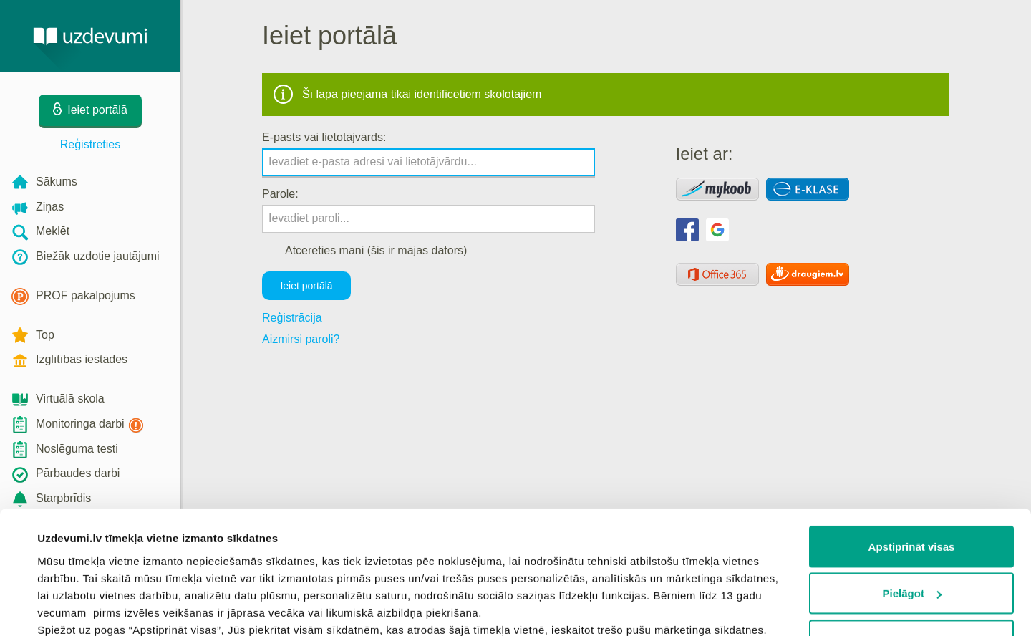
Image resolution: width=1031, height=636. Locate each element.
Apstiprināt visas (911, 435)
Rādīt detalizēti (75, 608)
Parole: (280, 194)
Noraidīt (911, 529)
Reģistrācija (292, 318)
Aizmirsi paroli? (300, 339)
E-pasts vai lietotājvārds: (324, 137)
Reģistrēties (90, 144)
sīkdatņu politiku (202, 570)
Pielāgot (912, 482)
